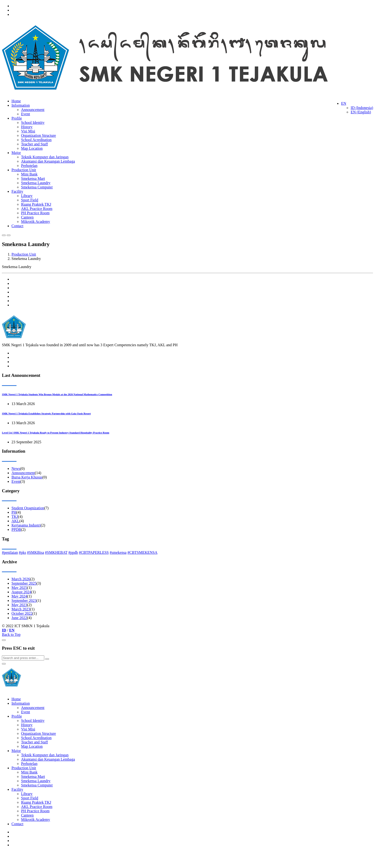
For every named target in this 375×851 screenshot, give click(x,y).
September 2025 (23, 583)
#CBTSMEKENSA (142, 552)
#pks (22, 552)
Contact (17, 226)
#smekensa (118, 552)
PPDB (16, 529)
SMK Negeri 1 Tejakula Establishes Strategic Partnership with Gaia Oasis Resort (46, 413)
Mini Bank (29, 174)
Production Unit (23, 170)
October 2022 (22, 613)
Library (27, 196)
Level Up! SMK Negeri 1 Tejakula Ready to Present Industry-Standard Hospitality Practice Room (55, 432)
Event (25, 114)
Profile (16, 118)
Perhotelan (29, 166)
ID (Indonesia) (362, 108)
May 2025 (19, 588)
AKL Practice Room (36, 209)
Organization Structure (38, 135)
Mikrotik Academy (35, 222)
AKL (15, 521)
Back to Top (11, 634)
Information (20, 105)
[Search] (23, 657)
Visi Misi (28, 131)
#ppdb (73, 552)
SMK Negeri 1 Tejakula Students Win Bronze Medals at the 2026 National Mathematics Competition (57, 394)
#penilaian (10, 552)
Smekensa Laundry (35, 183)
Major (16, 153)
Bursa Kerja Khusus (26, 477)
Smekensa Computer (37, 187)
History (27, 127)
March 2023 (20, 609)
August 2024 (21, 592)
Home (16, 101)
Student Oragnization (27, 508)
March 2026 (20, 579)
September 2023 (23, 600)
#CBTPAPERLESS (94, 552)
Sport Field (29, 200)
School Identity (32, 123)
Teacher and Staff (34, 144)
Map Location (32, 148)
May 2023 (19, 605)
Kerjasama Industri (26, 525)
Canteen (27, 217)
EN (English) (361, 112)
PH (13, 512)
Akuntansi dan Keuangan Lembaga (48, 161)
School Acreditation (36, 140)
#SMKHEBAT (56, 552)
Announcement (32, 110)
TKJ (14, 517)
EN (343, 103)
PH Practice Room (35, 213)
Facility (17, 191)
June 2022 (19, 618)
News (15, 469)
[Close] (4, 640)
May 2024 (19, 596)
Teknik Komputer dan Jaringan (44, 157)
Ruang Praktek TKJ (36, 204)
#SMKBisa (35, 552)
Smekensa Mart (33, 178)
